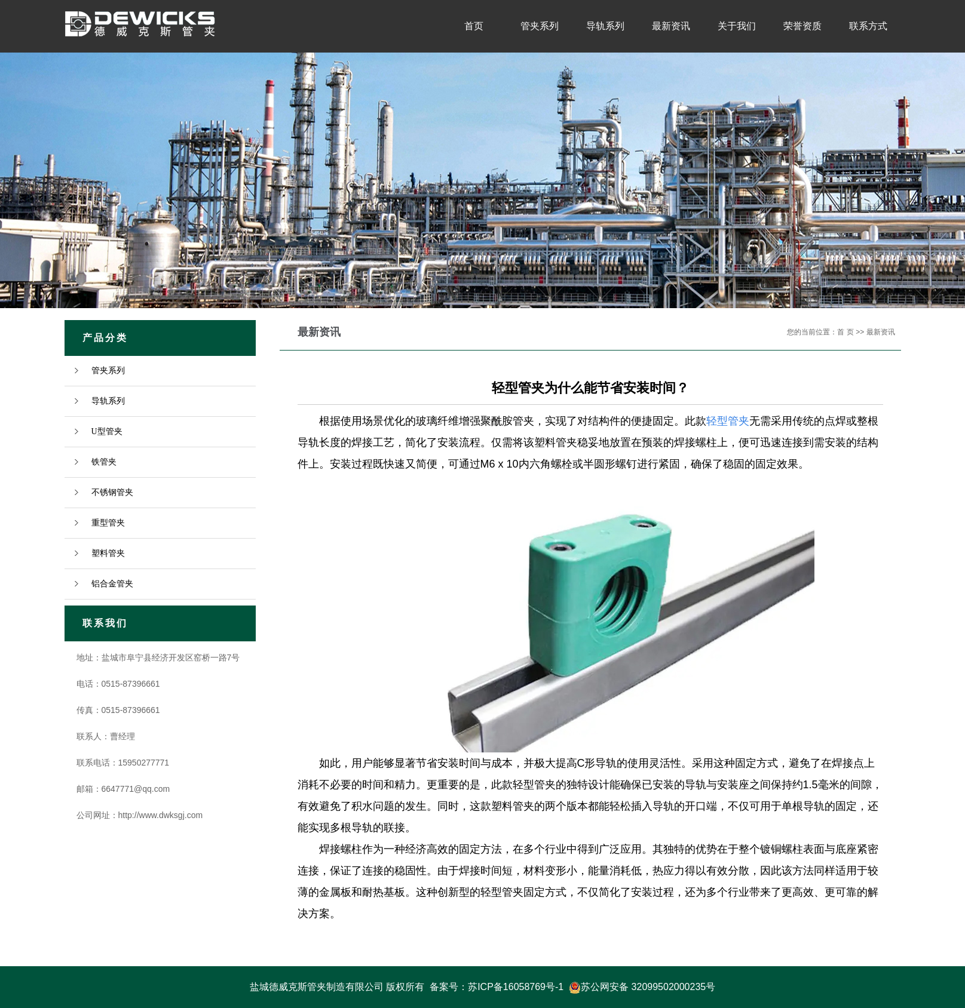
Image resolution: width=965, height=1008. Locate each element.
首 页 (845, 332)
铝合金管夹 (112, 583)
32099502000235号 (674, 987)
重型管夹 (108, 522)
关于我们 (737, 26)
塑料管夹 (108, 553)
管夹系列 (539, 26)
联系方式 (868, 26)
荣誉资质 (802, 26)
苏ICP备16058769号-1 (515, 987)
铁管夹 (104, 461)
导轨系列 (605, 26)
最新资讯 (671, 26)
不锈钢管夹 (112, 492)
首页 (473, 26)
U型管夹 (106, 431)
